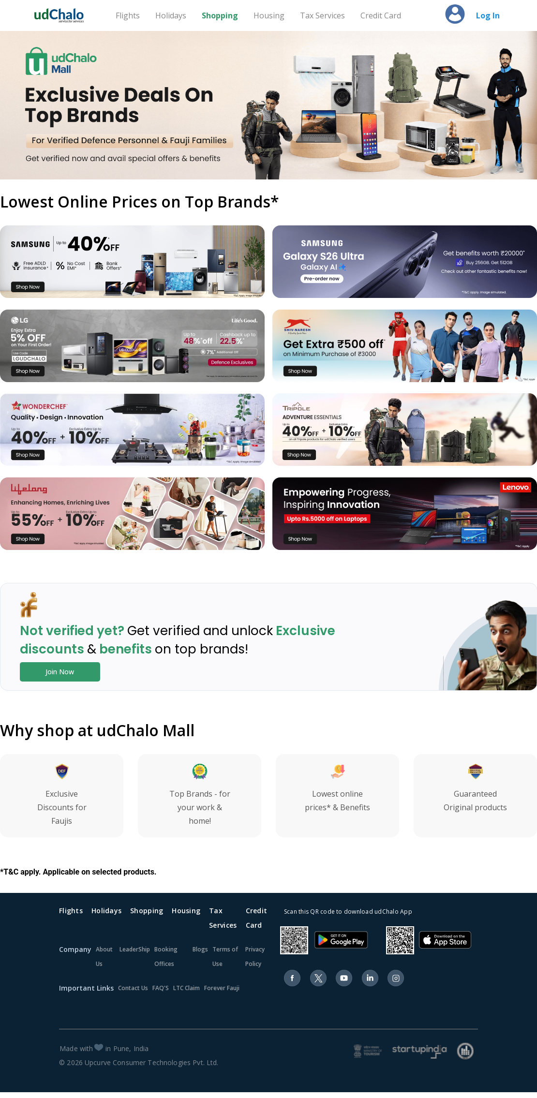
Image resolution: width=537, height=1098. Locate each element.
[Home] (63, 15)
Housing (269, 15)
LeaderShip (134, 949)
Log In (488, 15)
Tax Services (322, 15)
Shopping (220, 15)
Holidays (170, 15)
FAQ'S (160, 988)
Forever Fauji (221, 988)
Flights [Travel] (128, 15)
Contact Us (133, 988)
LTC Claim (186, 988)
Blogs (200, 949)
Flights (71, 910)
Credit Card (380, 15)
